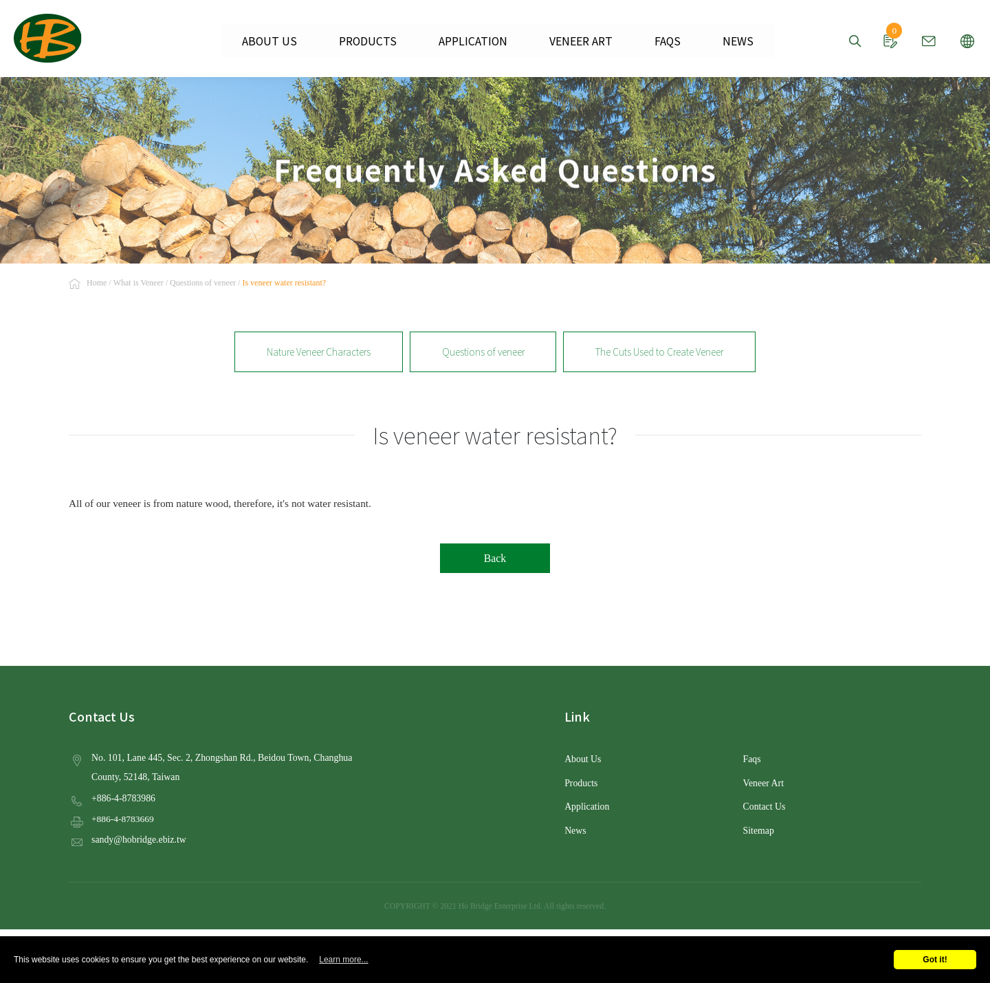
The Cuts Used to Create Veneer (659, 351)
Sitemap (758, 829)
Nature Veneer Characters (319, 351)
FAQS (655, 41)
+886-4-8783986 (122, 797)
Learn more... (343, 959)
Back (494, 558)
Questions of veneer (203, 283)
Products (580, 782)
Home (97, 283)
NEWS (722, 41)
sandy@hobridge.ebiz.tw (137, 838)
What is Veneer (138, 283)
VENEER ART (574, 41)
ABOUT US (285, 41)
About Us (582, 759)
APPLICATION (473, 41)
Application (586, 806)
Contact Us (763, 806)
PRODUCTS (376, 41)
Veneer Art (763, 782)
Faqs (752, 759)
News (575, 829)
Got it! (935, 959)
